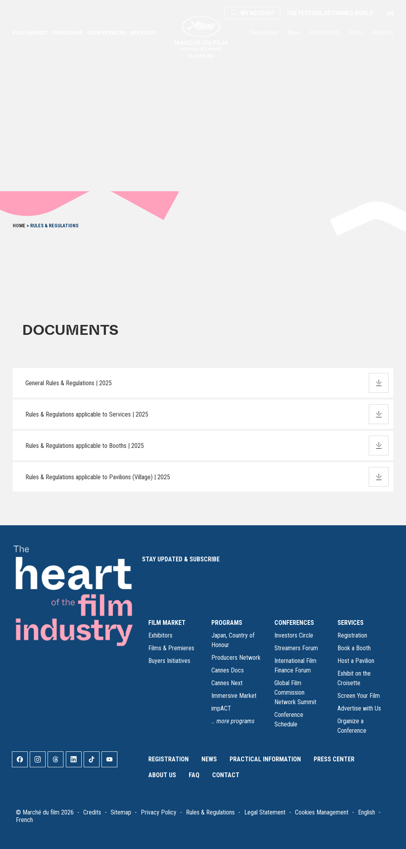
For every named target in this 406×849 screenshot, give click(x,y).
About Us (382, 32)
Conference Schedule (288, 719)
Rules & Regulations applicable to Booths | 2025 (84, 445)
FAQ (194, 775)
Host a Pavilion (355, 661)
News (294, 32)
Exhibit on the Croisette (354, 678)
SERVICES (350, 622)
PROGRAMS (226, 622)
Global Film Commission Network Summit (295, 692)
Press (356, 32)
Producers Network (235, 657)
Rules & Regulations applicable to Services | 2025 (86, 414)
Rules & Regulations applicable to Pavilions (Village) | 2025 (97, 477)
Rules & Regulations (210, 812)
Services (142, 32)
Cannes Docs (227, 670)
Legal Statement (264, 812)
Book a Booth (354, 648)
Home (19, 226)
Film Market (30, 32)
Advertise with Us (359, 708)
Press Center (334, 759)
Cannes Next (227, 683)
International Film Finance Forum (295, 665)
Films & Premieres (171, 648)
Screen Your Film (358, 695)
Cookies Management (322, 812)
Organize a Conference (351, 725)
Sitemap (121, 812)
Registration (264, 32)
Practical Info (325, 32)
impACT (221, 708)
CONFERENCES (294, 622)
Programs (67, 32)
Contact (225, 775)
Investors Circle (293, 635)
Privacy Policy (158, 812)
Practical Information (265, 759)
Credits (92, 812)
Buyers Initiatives (169, 661)
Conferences (106, 32)
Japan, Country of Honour (233, 640)
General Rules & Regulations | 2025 (68, 383)
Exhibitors (160, 635)
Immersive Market (234, 695)
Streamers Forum (296, 648)
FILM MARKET (167, 622)
